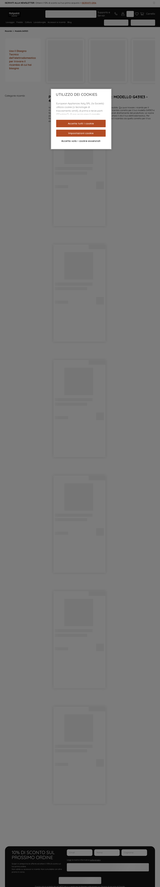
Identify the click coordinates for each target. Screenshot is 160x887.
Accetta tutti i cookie (81, 123)
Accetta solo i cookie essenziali (81, 140)
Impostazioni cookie (81, 133)
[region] (81, 119)
